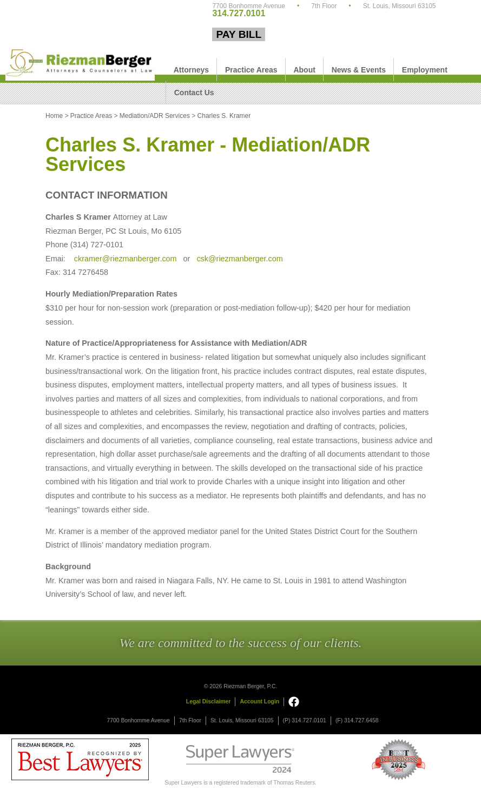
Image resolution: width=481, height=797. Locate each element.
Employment (424, 69)
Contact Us (194, 92)
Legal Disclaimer (208, 701)
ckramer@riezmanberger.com (124, 258)
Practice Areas (251, 69)
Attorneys (191, 69)
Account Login (259, 701)
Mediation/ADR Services (155, 116)
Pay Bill (238, 34)
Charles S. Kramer (224, 116)
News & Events (359, 69)
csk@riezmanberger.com (239, 258)
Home (54, 116)
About (304, 69)
